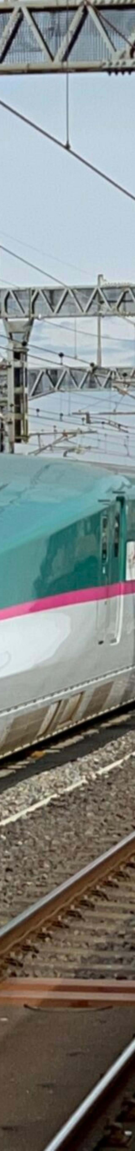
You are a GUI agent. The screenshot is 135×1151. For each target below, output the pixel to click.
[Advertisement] (67, 73)
